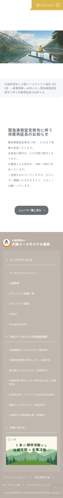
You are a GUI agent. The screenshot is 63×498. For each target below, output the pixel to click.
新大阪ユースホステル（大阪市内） (29, 370)
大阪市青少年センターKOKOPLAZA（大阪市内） (32, 382)
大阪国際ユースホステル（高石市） (29, 350)
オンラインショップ (38, 485)
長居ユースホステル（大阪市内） (28, 405)
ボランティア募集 (19, 303)
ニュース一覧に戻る (29, 210)
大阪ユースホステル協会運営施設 (28, 336)
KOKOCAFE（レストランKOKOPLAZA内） (32, 394)
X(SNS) (13, 314)
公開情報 (14, 283)
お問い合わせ (17, 427)
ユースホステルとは (21, 259)
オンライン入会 (11, 485)
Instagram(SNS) (18, 324)
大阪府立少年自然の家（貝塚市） (28, 415)
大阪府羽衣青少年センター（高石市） (30, 360)
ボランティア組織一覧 (21, 293)
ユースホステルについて (23, 273)
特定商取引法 (42, 477)
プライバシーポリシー (15, 477)
